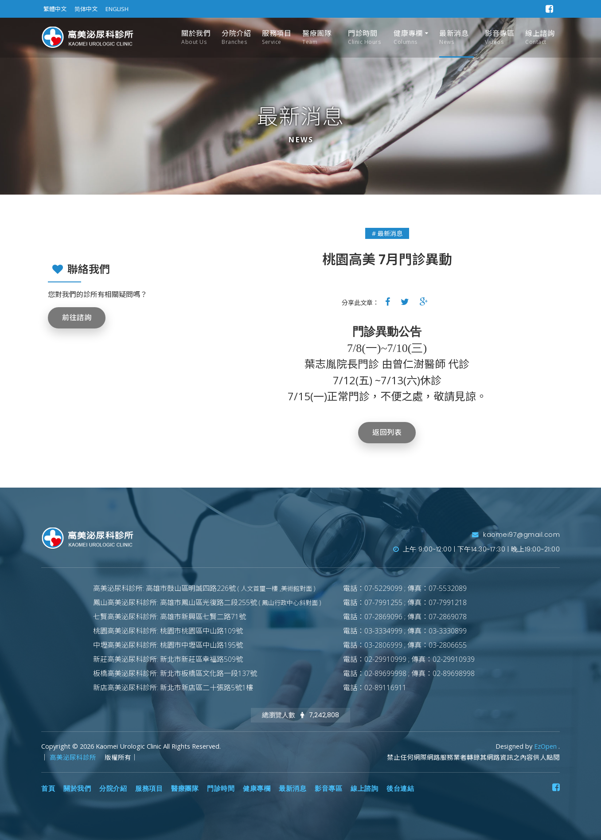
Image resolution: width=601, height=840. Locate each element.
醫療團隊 (317, 37)
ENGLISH (117, 9)
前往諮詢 (76, 318)
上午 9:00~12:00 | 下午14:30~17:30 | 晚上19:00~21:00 (476, 549)
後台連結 (400, 788)
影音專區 (499, 37)
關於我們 (196, 37)
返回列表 (387, 432)
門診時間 (364, 37)
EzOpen (546, 746)
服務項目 (276, 37)
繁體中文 (54, 9)
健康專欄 (408, 37)
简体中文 (86, 9)
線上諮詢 (539, 37)
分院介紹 (236, 37)
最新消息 (453, 37)
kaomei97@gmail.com (516, 534)
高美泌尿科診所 (74, 757)
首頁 (48, 788)
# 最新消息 (387, 233)
